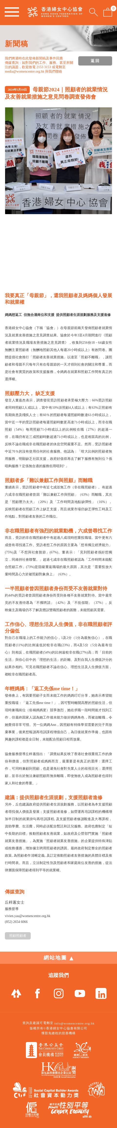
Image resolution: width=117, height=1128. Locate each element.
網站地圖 (58, 958)
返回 (95, 61)
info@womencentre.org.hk (74, 1023)
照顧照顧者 (17, 936)
